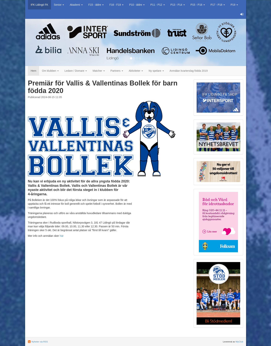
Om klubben (50, 70)
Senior (59, 4)
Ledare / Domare (75, 70)
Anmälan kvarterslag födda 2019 (189, 70)
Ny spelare (156, 70)
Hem (33, 70)
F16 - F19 (116, 4)
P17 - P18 (218, 4)
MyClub (239, 341)
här (61, 235)
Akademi (76, 4)
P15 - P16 (198, 4)
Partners (116, 70)
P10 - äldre (137, 4)
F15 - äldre (96, 4)
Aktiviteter (136, 70)
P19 (234, 4)
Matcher (99, 70)
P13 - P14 (178, 4)
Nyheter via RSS (40, 341)
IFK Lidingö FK (39, 4)
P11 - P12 (157, 4)
